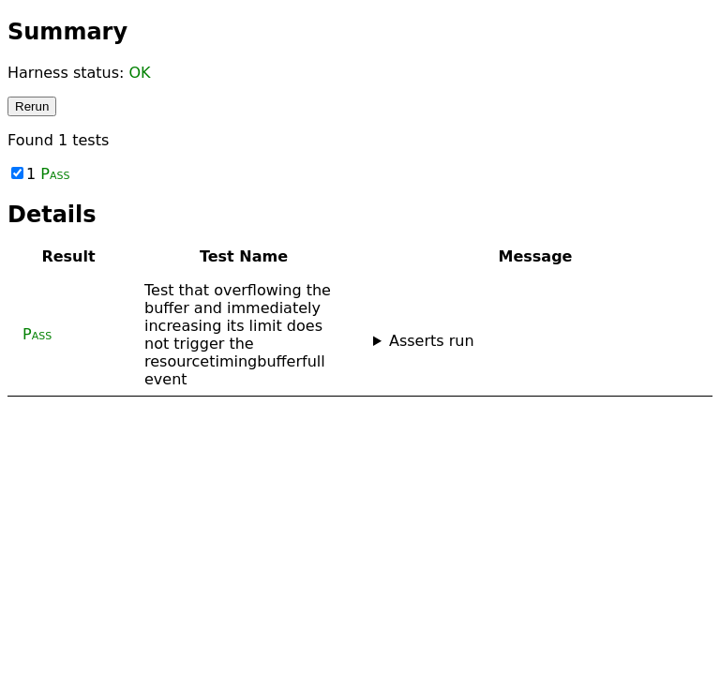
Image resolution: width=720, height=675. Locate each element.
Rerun (32, 106)
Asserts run (431, 341)
